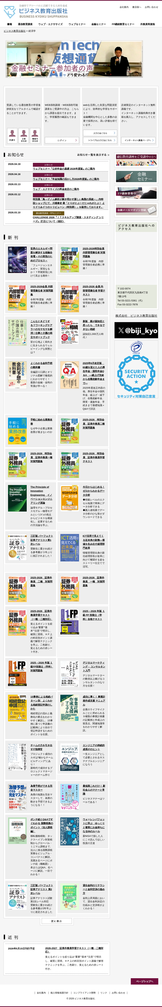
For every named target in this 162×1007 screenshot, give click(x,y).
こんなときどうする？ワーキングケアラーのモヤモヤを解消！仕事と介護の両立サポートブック (41, 329)
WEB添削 (62, 95)
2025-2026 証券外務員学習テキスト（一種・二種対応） (41, 615)
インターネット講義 (138, 95)
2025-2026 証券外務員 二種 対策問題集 (41, 581)
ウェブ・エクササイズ (50, 24)
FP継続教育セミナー (123, 24)
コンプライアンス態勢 (84, 993)
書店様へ (136, 7)
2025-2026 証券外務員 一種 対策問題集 (94, 581)
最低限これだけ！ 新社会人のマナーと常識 (94, 790)
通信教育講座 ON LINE (23, 95)
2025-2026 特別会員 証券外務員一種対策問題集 (41, 457)
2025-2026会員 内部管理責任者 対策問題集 (41, 290)
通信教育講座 (25, 24)
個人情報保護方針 (59, 993)
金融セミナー (98, 24)
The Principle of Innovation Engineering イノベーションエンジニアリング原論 (41, 495)
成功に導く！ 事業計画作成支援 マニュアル (94, 700)
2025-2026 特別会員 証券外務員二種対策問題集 (94, 423)
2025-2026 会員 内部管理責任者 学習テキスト (94, 290)
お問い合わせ (151, 7)
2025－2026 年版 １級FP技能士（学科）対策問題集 (41, 666)
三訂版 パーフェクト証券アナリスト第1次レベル (41, 540)
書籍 (9, 24)
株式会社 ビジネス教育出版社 (136, 315)
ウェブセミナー (77, 24)
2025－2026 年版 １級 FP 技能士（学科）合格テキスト (94, 615)
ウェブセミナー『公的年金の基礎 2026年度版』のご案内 (64, 168)
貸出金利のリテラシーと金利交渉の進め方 (94, 889)
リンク (103, 993)
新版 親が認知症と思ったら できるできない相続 (94, 325)
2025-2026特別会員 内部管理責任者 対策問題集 (94, 252)
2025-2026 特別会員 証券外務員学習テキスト (94, 457)
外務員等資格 (147, 24)
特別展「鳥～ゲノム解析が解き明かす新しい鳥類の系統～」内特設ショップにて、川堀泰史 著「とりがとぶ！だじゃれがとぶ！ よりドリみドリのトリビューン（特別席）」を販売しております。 (69, 203)
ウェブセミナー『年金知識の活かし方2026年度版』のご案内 (66, 179)
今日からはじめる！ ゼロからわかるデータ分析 (94, 491)
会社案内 (124, 7)
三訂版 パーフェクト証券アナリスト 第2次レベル (41, 889)
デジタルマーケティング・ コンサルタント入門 (94, 666)
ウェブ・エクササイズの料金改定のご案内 (56, 189)
